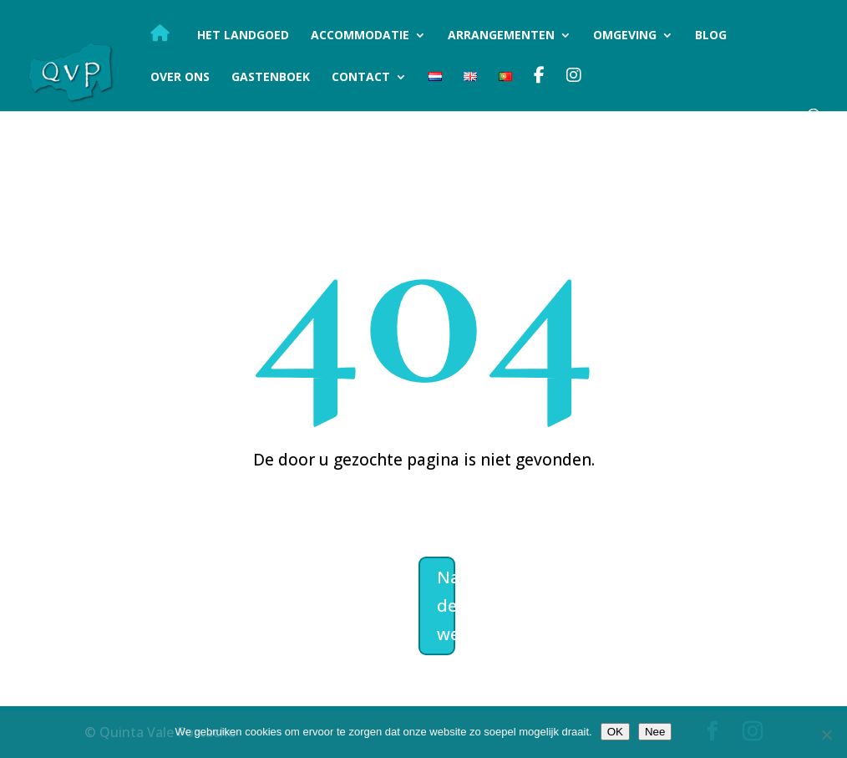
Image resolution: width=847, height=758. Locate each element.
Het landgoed (243, 36)
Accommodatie (360, 36)
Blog (711, 36)
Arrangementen (501, 36)
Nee (655, 731)
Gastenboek (270, 77)
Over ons (180, 77)
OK (615, 731)
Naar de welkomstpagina (446, 605)
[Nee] (826, 734)
